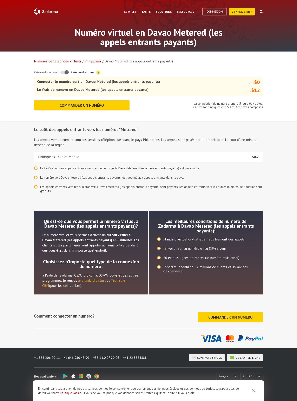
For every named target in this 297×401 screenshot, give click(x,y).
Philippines (93, 61)
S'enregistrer (241, 12)
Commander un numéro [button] (81, 104)
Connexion (214, 11)
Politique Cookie (70, 393)
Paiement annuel (85, 72)
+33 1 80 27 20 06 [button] (106, 356)
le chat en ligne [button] (245, 356)
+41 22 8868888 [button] (136, 356)
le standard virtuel (92, 280)
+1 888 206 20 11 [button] (47, 356)
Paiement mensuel (46, 72)
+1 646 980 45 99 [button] (76, 356)
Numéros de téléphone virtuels (57, 61)
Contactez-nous (207, 356)
